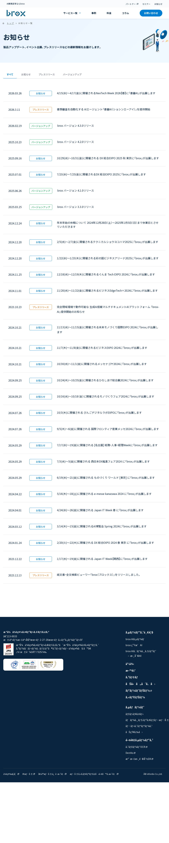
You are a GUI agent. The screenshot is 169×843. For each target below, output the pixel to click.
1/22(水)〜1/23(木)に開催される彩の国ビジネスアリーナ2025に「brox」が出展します (108, 260)
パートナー (132, 4)
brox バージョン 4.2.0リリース (75, 144)
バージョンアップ (92, 75)
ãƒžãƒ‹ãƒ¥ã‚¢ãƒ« (135, 715)
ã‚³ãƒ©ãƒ (132, 679)
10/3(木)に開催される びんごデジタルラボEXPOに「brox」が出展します (99, 414)
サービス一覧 (72, 13)
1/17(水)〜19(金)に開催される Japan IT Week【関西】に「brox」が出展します (102, 561)
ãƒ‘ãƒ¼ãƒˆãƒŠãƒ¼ (139, 692)
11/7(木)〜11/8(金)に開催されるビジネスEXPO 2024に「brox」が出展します (102, 349)
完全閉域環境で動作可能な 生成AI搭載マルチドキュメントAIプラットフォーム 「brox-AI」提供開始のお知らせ (108, 311)
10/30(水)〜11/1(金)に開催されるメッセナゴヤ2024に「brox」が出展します (102, 366)
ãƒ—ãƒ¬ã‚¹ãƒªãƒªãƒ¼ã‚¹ (139, 727)
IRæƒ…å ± (28, 775)
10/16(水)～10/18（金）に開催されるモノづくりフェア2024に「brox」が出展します (105, 398)
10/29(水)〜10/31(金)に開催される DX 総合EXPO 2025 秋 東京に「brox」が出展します (108, 160)
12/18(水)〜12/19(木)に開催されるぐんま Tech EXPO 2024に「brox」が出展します (106, 276)
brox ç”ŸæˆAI (134, 647)
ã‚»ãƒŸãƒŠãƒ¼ (135, 699)
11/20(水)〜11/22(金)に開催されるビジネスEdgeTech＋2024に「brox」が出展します (107, 292)
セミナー (146, 4)
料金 (109, 13)
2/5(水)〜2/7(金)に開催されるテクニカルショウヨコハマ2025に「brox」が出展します (107, 244)
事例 (93, 13)
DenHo (130, 754)
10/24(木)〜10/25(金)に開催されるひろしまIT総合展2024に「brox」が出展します (105, 382)
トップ (10, 23)
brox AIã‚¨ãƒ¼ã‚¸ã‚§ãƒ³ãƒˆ (141, 653)
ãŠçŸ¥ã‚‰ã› (134, 733)
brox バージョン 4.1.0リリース (75, 192)
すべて (12, 75)
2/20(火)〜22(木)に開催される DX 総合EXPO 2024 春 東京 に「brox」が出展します (105, 544)
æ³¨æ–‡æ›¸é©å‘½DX (139, 760)
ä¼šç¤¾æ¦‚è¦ (11, 775)
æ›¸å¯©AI (135, 657)
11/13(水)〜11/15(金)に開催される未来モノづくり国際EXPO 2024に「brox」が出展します (107, 331)
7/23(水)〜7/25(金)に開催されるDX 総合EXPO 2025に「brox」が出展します (101, 176)
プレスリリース (60, 75)
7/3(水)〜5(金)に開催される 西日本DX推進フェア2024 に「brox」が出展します (103, 463)
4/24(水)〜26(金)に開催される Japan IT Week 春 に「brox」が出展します (100, 512)
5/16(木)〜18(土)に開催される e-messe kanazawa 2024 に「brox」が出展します (104, 496)
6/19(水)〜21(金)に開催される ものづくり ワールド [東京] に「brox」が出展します (106, 479)
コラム (125, 13)
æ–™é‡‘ (131, 672)
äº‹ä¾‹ (130, 666)
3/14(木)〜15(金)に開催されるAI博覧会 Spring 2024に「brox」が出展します (102, 528)
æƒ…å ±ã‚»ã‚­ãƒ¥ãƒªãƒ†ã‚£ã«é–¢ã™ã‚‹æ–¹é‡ (94, 775)
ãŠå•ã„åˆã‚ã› (140, 686)
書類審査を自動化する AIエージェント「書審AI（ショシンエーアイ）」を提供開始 (103, 111)
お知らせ (158, 4)
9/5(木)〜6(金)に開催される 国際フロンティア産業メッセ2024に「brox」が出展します (108, 431)
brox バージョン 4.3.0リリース (75, 127)
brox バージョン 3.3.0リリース (75, 209)
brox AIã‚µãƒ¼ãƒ (136, 641)
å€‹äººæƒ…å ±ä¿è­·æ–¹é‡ (52, 775)
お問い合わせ (151, 13)
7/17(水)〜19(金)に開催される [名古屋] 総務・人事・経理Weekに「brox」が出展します (107, 447)
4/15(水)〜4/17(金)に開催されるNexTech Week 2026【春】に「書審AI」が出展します (106, 95)
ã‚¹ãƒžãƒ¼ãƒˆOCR (136, 748)
